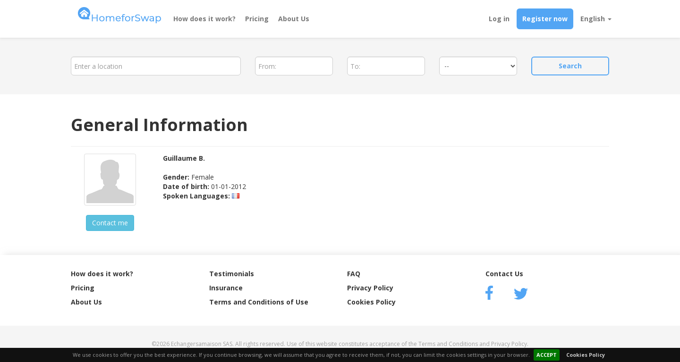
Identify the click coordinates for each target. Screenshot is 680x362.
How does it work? (204, 18)
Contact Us (504, 273)
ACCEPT (546, 354)
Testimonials (231, 273)
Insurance (226, 287)
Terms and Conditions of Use (258, 301)
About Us (293, 18)
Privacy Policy (370, 287)
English (596, 18)
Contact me (110, 222)
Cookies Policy (585, 354)
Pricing (257, 18)
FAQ (353, 273)
